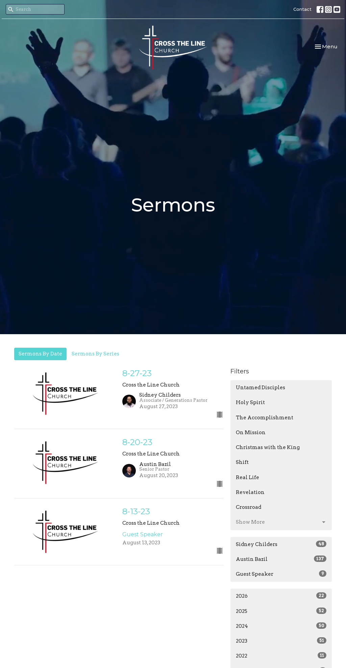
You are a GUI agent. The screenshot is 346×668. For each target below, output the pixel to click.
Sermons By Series (95, 354)
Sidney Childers (281, 544)
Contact (302, 9)
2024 (281, 625)
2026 (281, 595)
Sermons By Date (40, 354)
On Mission (251, 432)
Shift (242, 462)
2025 (281, 611)
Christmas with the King (268, 447)
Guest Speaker (281, 573)
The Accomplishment (264, 418)
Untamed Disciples (260, 388)
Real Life (247, 477)
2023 (281, 640)
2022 (281, 655)
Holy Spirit (250, 402)
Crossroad (248, 507)
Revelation (250, 492)
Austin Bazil (281, 558)
